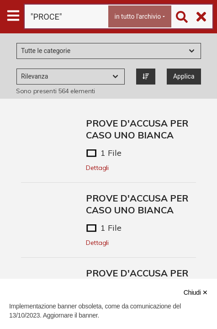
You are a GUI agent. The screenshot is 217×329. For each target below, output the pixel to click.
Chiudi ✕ (196, 292)
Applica (184, 76)
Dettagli (97, 168)
